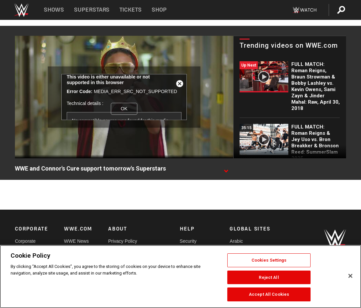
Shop (159, 10)
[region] (180, 276)
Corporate (25, 241)
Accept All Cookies (269, 294)
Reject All (269, 277)
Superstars (92, 10)
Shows (54, 10)
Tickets (130, 10)
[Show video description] (226, 169)
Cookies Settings (269, 260)
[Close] (350, 276)
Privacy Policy (122, 241)
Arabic (236, 241)
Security (188, 241)
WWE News (76, 241)
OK (124, 108)
